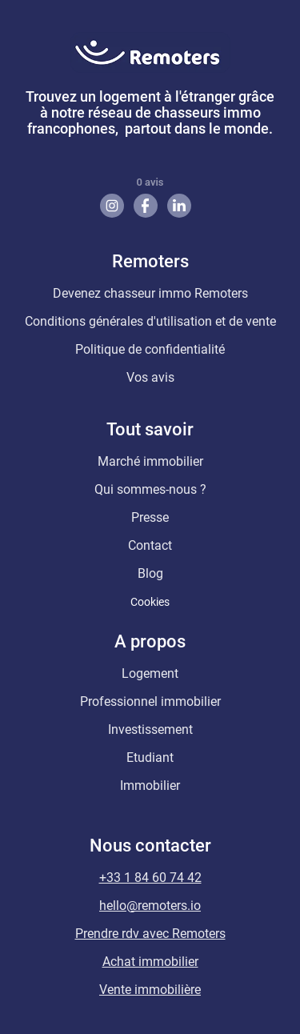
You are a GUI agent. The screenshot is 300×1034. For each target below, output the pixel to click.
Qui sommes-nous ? (150, 489)
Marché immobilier (150, 461)
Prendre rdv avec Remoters (150, 933)
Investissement (150, 729)
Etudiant (150, 757)
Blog (150, 573)
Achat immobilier (150, 961)
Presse (150, 517)
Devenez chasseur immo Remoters (150, 293)
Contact (150, 545)
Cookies (150, 601)
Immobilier (150, 785)
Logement (150, 673)
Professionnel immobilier (150, 701)
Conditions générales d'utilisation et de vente (150, 321)
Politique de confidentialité (150, 349)
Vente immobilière (150, 989)
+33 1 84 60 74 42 (150, 877)
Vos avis (150, 377)
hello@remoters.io (150, 905)
